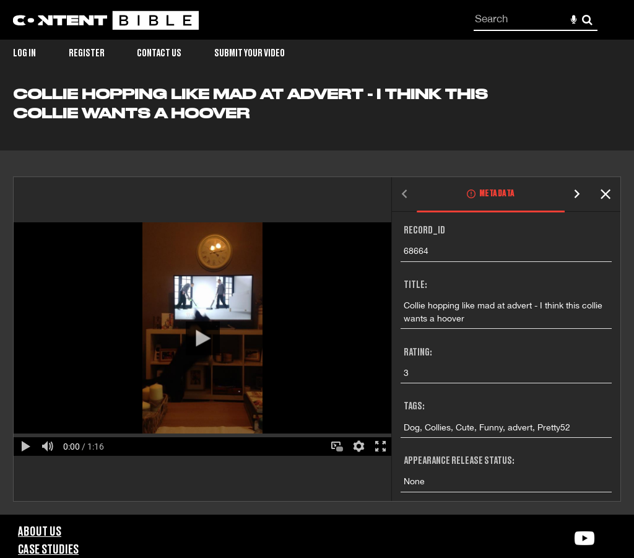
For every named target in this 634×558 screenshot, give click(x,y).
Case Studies (48, 550)
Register (87, 53)
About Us (39, 532)
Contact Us (159, 53)
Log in (24, 53)
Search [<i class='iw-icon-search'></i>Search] (587, 19)
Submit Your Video (249, 53)
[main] (317, 300)
